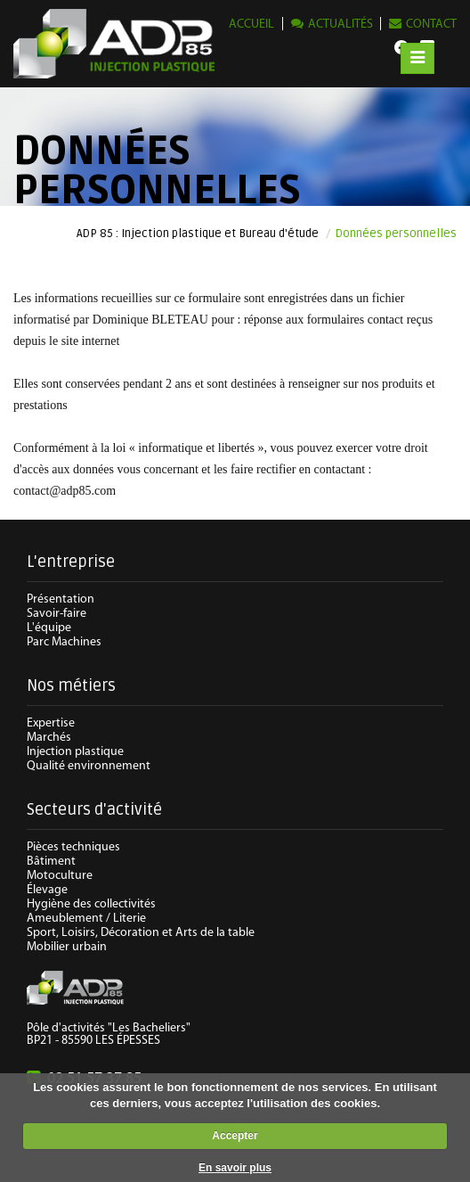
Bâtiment (51, 861)
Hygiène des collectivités (91, 904)
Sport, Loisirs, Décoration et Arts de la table (141, 933)
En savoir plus (235, 1167)
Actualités (340, 24)
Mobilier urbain (67, 947)
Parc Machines (64, 642)
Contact (431, 24)
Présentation (60, 599)
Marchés (49, 737)
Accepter (234, 1135)
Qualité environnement (88, 766)
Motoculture (60, 875)
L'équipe (49, 628)
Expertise (51, 723)
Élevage (47, 890)
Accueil (251, 24)
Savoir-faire (56, 613)
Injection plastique (75, 752)
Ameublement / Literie (86, 918)
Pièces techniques (73, 847)
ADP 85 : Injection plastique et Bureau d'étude (198, 233)
